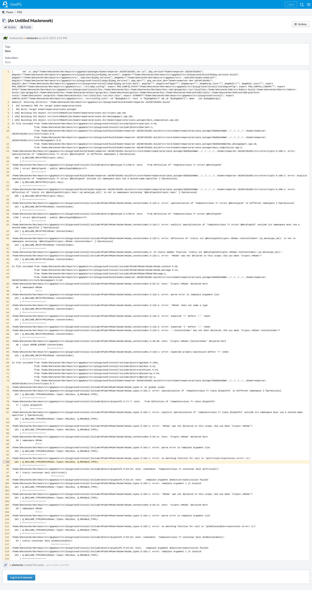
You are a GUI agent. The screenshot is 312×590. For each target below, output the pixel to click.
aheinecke (31, 38)
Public (27, 27)
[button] (308, 4)
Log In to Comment (21, 577)
